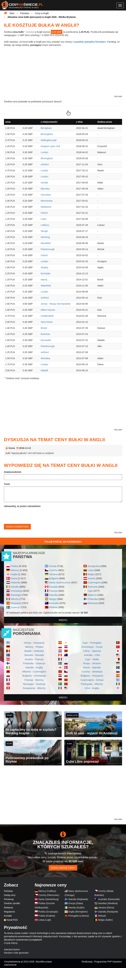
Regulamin (9, 911)
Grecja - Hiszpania (34, 642)
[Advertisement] (63, 795)
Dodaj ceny (9, 895)
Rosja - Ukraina (92, 663)
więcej (63, 620)
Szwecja (15, 607)
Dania (13, 578)
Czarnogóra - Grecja (92, 679)
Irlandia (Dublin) (76, 907)
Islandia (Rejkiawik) (78, 899)
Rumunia (93, 586)
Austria (91, 578)
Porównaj (8, 899)
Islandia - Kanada (34, 655)
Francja (53, 590)
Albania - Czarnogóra (34, 671)
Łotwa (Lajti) (44, 920)
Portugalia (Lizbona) (78, 915)
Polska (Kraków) (46, 915)
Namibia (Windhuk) (108, 903)
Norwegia (15, 594)
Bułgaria (53, 578)
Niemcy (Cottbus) (47, 891)
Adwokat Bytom (12, 949)
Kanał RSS (12, 920)
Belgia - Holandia (34, 650)
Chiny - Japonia (92, 650)
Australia (54, 603)
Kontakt (8, 915)
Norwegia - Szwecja (34, 684)
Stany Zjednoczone (60, 582)
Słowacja (93, 603)
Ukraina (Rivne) (106, 907)
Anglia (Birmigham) (78, 911)
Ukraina (53, 574)
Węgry (52, 599)
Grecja (52, 566)
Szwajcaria (94, 566)
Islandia (53, 594)
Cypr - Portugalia (92, 642)
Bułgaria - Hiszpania (92, 675)
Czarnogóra (94, 582)
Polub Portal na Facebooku (63, 541)
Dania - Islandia (92, 667)
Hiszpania (16, 603)
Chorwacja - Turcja (91, 646)
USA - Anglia (92, 688)
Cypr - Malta (92, 659)
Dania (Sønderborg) (48, 899)
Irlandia (14, 586)
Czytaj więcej (10, 943)
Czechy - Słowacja (92, 671)
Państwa (8, 891)
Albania (53, 607)
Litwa (91, 570)
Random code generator (16, 952)
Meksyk (102, 915)
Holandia (15, 582)
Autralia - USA (92, 655)
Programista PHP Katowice (108, 961)
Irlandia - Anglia (34, 667)
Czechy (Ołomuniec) (48, 895)
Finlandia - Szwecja (34, 663)
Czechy (53, 570)
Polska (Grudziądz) (48, 911)
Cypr (90, 590)
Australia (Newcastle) (109, 899)
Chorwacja (16, 590)
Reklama (8, 907)
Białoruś (92, 594)
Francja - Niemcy (34, 679)
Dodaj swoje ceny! (63, 867)
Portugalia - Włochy (92, 684)
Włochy (14, 599)
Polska (14, 566)
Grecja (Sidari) (75, 903)
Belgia (91, 574)
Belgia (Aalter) (105, 920)
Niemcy (14, 570)
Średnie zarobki (12, 903)
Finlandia (93, 599)
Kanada (53, 586)
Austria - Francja (34, 659)
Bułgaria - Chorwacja (34, 675)
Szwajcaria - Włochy (34, 688)
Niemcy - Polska (34, 646)
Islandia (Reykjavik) (108, 911)
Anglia (13, 574)
